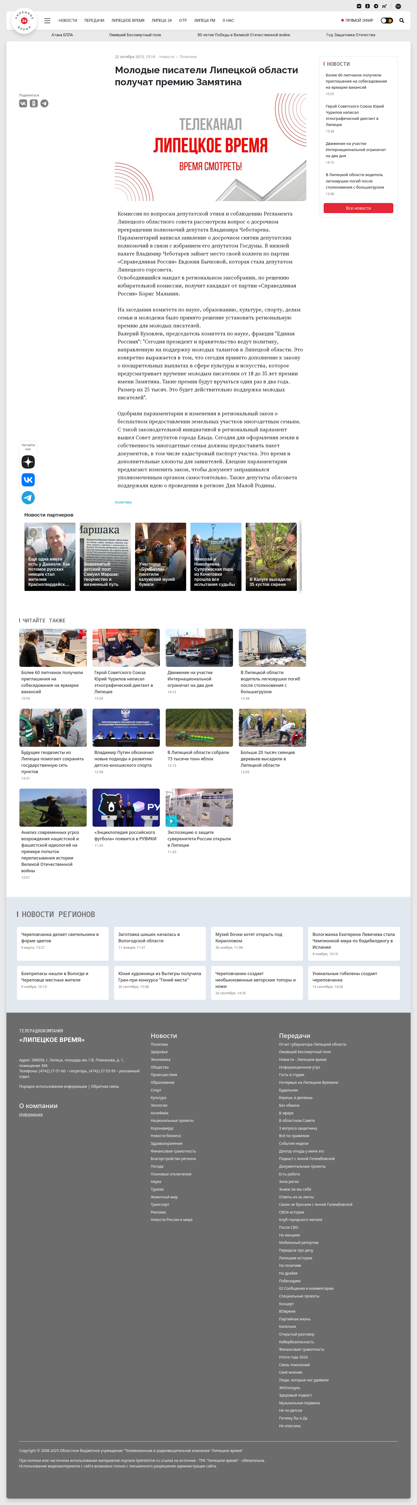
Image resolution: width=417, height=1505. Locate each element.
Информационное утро (299, 1067)
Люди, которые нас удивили (304, 1379)
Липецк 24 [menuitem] (162, 19)
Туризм (157, 1189)
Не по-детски (290, 1410)
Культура (158, 1097)
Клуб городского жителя (300, 1219)
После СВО (288, 1227)
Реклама (158, 1212)
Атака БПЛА (62, 35)
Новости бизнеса (166, 1135)
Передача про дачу (296, 1250)
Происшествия (164, 1074)
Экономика (160, 1059)
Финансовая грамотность (173, 1151)
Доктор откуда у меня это (301, 1151)
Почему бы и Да (293, 1418)
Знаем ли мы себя (295, 1189)
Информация (31, 1114)
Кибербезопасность (296, 1341)
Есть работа (289, 1174)
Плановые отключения (171, 1174)
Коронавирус (162, 1128)
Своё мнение (290, 1372)
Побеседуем (290, 1280)
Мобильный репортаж (299, 1242)
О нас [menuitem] (228, 19)
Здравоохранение (167, 1143)
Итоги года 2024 (293, 1357)
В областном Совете (297, 1120)
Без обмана (289, 1105)
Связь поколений (294, 1364)
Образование (163, 1082)
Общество (160, 1067)
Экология (159, 1105)
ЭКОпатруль (289, 1387)
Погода (157, 1166)
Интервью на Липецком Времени (308, 1082)
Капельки (287, 1326)
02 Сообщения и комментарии (306, 1288)
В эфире (286, 1112)
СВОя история (291, 1212)
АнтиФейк (160, 1112)
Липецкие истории (295, 1257)
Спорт (156, 1090)
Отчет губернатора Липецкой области (312, 1044)
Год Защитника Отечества (351, 35)
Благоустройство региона (173, 1158)
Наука (156, 1181)
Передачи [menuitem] (95, 19)
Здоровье (159, 1051)
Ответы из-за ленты (296, 1196)
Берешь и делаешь (295, 1097)
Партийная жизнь (295, 1318)
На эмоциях (289, 1235)
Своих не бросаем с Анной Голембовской (315, 1204)
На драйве (288, 1273)
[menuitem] (356, 19)
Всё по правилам (294, 1135)
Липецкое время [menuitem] (128, 19)
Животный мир (164, 1196)
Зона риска (289, 1181)
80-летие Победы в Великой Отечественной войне (244, 35)
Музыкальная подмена (299, 1402)
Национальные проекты (172, 1120)
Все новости (358, 208)
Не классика (290, 1425)
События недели (293, 1143)
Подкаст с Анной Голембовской (307, 1158)
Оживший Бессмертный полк (135, 35)
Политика (123, 502)
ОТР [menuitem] (183, 19)
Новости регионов (58, 914)
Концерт (286, 1303)
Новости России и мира (172, 1219)
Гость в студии (291, 1074)
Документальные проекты (302, 1166)
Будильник (288, 1090)
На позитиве (290, 1265)
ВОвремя (287, 1311)
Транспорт (160, 1204)
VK (23, 103)
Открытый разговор (296, 1334)
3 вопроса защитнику (298, 1128)
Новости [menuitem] (68, 19)
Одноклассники (34, 103)
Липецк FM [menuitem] (205, 19)
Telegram (44, 103)
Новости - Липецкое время (303, 1059)
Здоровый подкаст (295, 1395)
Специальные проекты (299, 1296)
